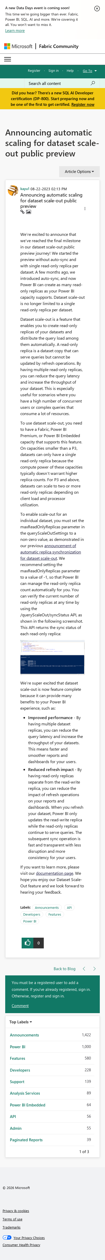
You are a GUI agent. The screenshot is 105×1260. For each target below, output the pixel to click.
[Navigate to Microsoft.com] (18, 46)
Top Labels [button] (19, 1021)
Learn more (15, 30)
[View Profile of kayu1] (24, 188)
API (69, 907)
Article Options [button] (78, 171)
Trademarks (12, 1227)
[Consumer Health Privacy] (53, 1244)
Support (17, 1081)
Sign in (53, 70)
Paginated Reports (26, 1139)
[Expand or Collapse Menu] (7, 59)
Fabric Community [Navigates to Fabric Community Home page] (58, 46)
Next (95, 1150)
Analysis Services (25, 1093)
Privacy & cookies (16, 1210)
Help (70, 70)
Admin (16, 1128)
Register (34, 70)
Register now (82, 104)
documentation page (54, 873)
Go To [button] (87, 70)
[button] (85, 209)
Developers (31, 914)
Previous (73, 1150)
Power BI (29, 921)
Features (54, 914)
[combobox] (62, 83)
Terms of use (12, 1219)
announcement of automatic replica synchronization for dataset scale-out (50, 552)
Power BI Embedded (27, 1104)
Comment (20, 1005)
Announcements (47, 907)
